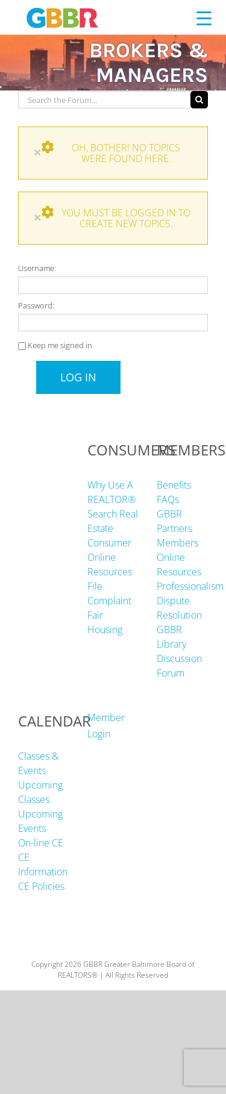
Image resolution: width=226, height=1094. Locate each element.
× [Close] (37, 152)
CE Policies (41, 886)
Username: (37, 268)
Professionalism (190, 586)
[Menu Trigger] (204, 17)
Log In (78, 377)
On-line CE (40, 842)
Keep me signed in (60, 345)
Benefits (174, 485)
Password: (36, 305)
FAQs (168, 499)
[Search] (199, 99)
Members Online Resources (179, 557)
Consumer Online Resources (109, 557)
